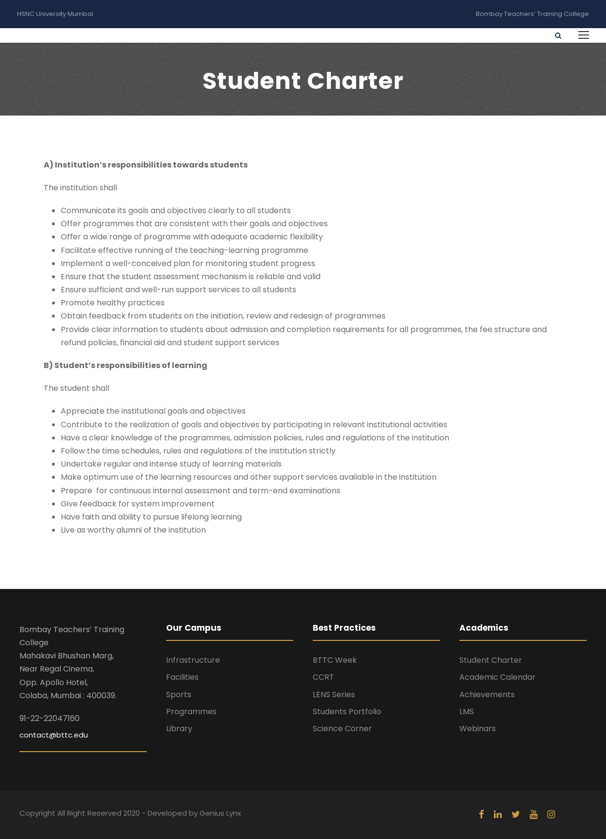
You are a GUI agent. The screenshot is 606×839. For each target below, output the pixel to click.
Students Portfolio (347, 711)
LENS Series (334, 694)
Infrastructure (193, 660)
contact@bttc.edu (53, 735)
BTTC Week (335, 660)
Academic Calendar (497, 677)
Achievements (487, 694)
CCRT (323, 677)
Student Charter (490, 660)
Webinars (477, 728)
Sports (178, 694)
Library (179, 728)
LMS (466, 711)
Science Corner (342, 728)
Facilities (182, 677)
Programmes (191, 711)
